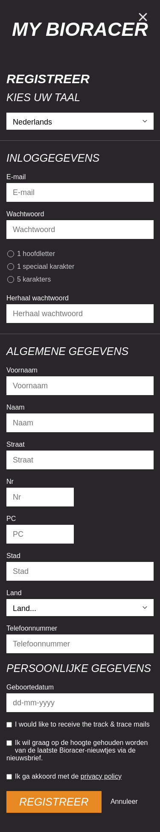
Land (14, 592)
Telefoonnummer (31, 628)
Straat (15, 444)
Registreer (54, 802)
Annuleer (124, 801)
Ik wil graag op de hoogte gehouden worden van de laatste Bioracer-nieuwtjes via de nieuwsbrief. (77, 750)
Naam (15, 407)
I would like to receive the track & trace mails (78, 724)
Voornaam (22, 370)
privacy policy (101, 776)
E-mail (16, 176)
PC (11, 518)
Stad (13, 555)
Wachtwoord (25, 214)
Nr (10, 481)
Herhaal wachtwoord (37, 298)
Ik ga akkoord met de (64, 776)
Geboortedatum (30, 687)
